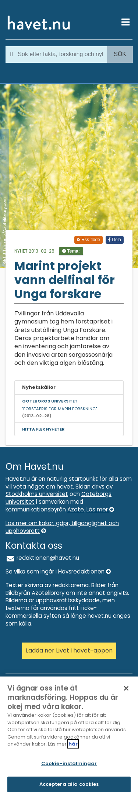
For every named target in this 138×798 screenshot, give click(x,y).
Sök (120, 54)
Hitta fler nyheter (43, 429)
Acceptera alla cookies (69, 784)
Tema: (71, 251)
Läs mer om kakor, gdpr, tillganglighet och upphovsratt (62, 527)
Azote (75, 509)
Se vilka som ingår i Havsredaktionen (58, 571)
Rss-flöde (88, 239)
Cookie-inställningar (69, 763)
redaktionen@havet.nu (42, 558)
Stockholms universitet (37, 494)
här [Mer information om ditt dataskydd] (73, 743)
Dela (114, 239)
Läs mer (100, 509)
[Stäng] (126, 688)
